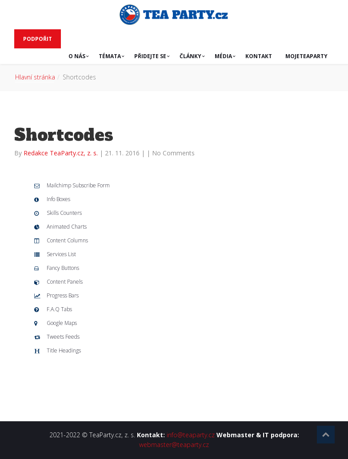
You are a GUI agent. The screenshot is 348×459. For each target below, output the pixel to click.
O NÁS (76, 56)
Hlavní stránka (35, 77)
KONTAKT (258, 56)
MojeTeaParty (306, 56)
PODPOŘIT (37, 39)
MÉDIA (223, 56)
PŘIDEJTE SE (150, 56)
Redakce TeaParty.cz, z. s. (62, 153)
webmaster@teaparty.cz (174, 444)
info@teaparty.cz (191, 435)
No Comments (173, 153)
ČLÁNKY (190, 56)
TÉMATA (110, 56)
